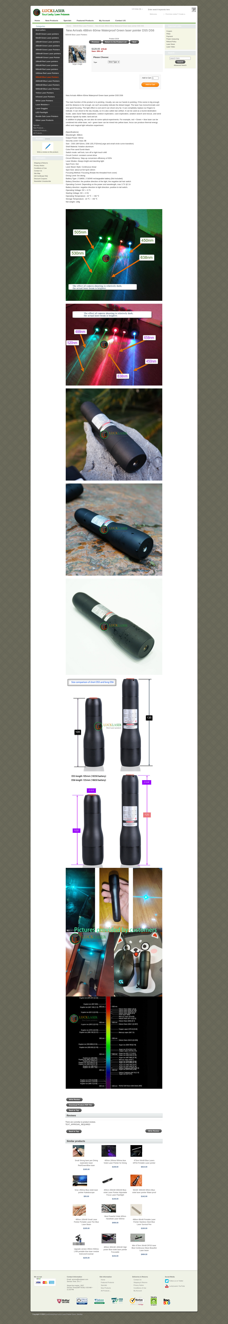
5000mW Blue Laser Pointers (48, 89)
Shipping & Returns (41, 163)
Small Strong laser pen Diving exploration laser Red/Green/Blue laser (86, 1162)
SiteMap (79, 1314)
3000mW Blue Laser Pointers (48, 85)
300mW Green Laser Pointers (48, 50)
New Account (190, 14)
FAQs (168, 34)
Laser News (170, 44)
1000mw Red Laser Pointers (47, 73)
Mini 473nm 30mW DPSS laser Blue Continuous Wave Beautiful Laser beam (144, 1248)
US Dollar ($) (136, 9)
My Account (104, 20)
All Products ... (38, 133)
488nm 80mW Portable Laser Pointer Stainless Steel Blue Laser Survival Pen (144, 1221)
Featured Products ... (40, 130)
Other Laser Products (45, 120)
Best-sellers (41, 30)
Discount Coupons (40, 178)
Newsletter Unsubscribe (42, 181)
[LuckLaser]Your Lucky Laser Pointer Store (60, 1314)
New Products (51, 20)
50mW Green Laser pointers (47, 38)
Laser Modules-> (42, 105)
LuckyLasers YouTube (175, 1286)
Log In (160, 14)
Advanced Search (180, 65)
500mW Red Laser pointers (47, 69)
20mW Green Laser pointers (47, 34)
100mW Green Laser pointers (48, 42)
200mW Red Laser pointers (47, 65)
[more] (47, 139)
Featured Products (85, 20)
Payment (169, 36)
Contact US (120, 20)
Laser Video (170, 47)
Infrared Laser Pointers (45, 97)
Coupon (169, 31)
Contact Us (38, 171)
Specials (67, 20)
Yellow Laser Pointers (45, 93)
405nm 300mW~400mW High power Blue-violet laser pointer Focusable (115, 1249)
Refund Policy (171, 41)
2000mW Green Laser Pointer (48, 58)
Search (171, 53)
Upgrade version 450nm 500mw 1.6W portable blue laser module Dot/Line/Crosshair (86, 1251)
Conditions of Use (40, 168)
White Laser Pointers (44, 101)
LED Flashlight (42, 112)
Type (95, 62)
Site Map (37, 173)
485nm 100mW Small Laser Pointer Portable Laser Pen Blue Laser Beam (86, 1221)
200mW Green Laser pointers (48, 46)
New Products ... (39, 128)
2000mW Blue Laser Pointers (48, 81)
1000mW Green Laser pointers (48, 54)
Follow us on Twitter (174, 1281)
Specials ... (37, 125)
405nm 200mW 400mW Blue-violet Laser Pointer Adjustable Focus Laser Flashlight (115, 1192)
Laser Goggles (42, 109)
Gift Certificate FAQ (41, 176)
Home (37, 20)
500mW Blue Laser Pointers (83, 26)
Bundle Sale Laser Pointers (47, 116)
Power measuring (172, 39)
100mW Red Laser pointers (47, 61)
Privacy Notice (39, 165)
